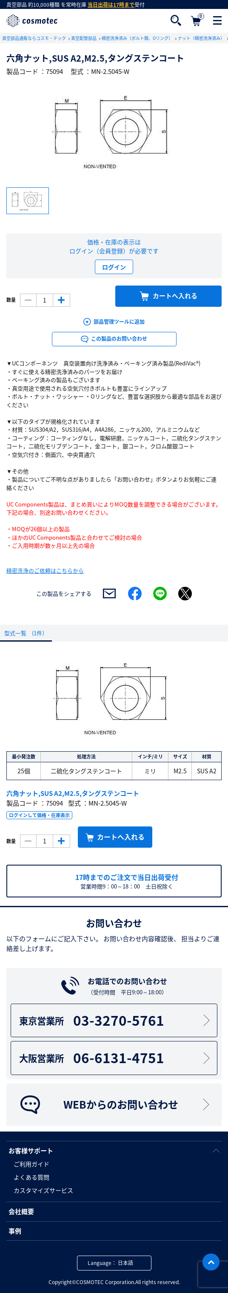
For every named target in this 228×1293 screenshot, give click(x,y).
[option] (114, 132)
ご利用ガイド (31, 1164)
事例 (15, 1231)
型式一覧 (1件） (26, 633)
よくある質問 (31, 1177)
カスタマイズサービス (43, 1190)
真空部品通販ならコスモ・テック (34, 38)
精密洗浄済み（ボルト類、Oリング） (138, 38)
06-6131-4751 (115, 1057)
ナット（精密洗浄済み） (201, 38)
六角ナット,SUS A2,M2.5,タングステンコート (72, 793)
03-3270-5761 (115, 1020)
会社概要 (21, 1211)
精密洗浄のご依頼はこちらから (45, 570)
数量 (11, 300)
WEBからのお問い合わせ (116, 1105)
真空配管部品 (84, 38)
